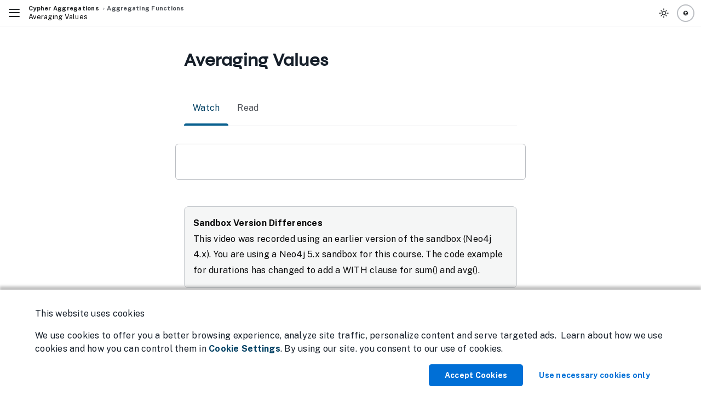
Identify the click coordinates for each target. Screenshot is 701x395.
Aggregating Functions (145, 8)
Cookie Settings (244, 348)
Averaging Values (58, 17)
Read (247, 108)
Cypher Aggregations (63, 8)
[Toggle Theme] (664, 13)
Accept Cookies (476, 375)
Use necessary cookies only (594, 375)
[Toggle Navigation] (14, 13)
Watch (206, 108)
